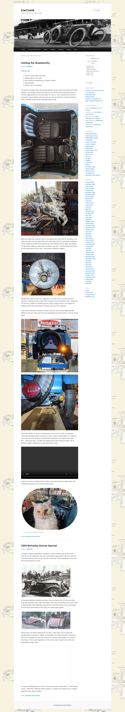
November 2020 (90, 194)
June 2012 (89, 283)
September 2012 (90, 277)
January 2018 (90, 203)
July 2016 (88, 215)
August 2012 (89, 279)
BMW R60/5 (89, 148)
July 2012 (88, 281)
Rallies (88, 164)
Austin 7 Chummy (91, 142)
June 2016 (89, 217)
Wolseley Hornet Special (33, 536)
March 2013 (89, 267)
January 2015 (90, 242)
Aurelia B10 (89, 140)
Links (75, 49)
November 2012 (90, 273)
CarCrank (27, 10)
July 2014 (88, 248)
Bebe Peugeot (90, 146)
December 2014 (90, 244)
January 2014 (90, 254)
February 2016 (90, 221)
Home (23, 49)
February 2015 (90, 240)
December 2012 (90, 271)
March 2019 (89, 198)
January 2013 (90, 269)
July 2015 (88, 231)
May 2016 (88, 219)
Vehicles (52, 49)
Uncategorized (90, 173)
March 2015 (89, 238)
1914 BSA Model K (91, 134)
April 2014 (89, 250)
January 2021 (90, 190)
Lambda (88, 160)
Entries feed (89, 292)
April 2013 (89, 264)
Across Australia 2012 (34, 49)
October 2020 (90, 196)
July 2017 (88, 207)
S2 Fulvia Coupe (90, 167)
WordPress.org (90, 296)
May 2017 (88, 209)
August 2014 (89, 246)
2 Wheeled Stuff (90, 94)
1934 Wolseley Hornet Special (39, 545)
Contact (69, 49)
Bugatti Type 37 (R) (91, 150)
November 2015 (90, 227)
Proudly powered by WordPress (62, 705)
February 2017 (90, 211)
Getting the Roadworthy (35, 62)
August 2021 (89, 186)
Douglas (88, 158)
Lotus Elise (89, 162)
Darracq (88, 156)
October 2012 (90, 275)
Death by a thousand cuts (93, 99)
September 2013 (90, 258)
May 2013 (88, 262)
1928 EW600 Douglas (92, 138)
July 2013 (88, 260)
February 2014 (90, 252)
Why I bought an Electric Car (94, 101)
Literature (61, 49)
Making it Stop (90, 96)
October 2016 (90, 213)
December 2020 (90, 192)
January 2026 (90, 182)
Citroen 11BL (89, 152)
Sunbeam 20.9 (90, 171)
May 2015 (88, 234)
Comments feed (90, 294)
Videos (45, 49)
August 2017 (89, 205)
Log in (87, 290)
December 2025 (90, 184)
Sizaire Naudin (90, 169)
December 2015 (90, 225)
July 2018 (88, 201)
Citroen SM (89, 154)
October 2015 (90, 229)
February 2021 (90, 188)
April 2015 (89, 236)
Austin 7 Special (90, 144)
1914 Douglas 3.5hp (91, 136)
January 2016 (90, 223)
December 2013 (90, 256)
